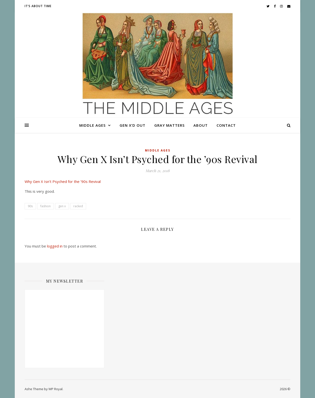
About (200, 125)
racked (78, 206)
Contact (226, 125)
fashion (45, 206)
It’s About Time (38, 6)
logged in (55, 246)
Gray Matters (169, 125)
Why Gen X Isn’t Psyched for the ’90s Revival (63, 181)
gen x (62, 206)
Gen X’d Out (132, 125)
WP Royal (55, 389)
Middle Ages (92, 125)
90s (30, 206)
